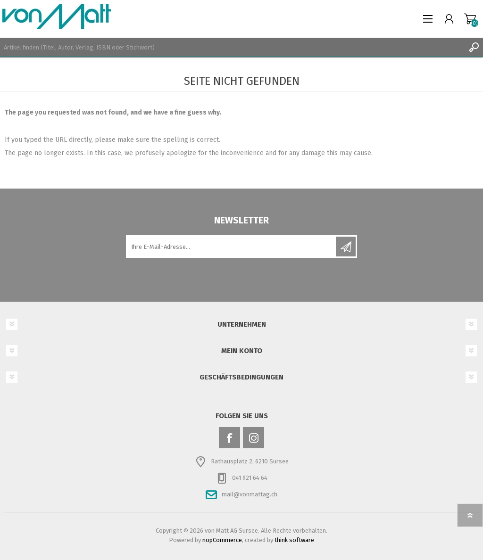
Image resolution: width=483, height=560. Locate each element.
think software (294, 540)
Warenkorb (470, 18)
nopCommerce (222, 540)
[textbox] (232, 47)
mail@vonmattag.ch (249, 494)
